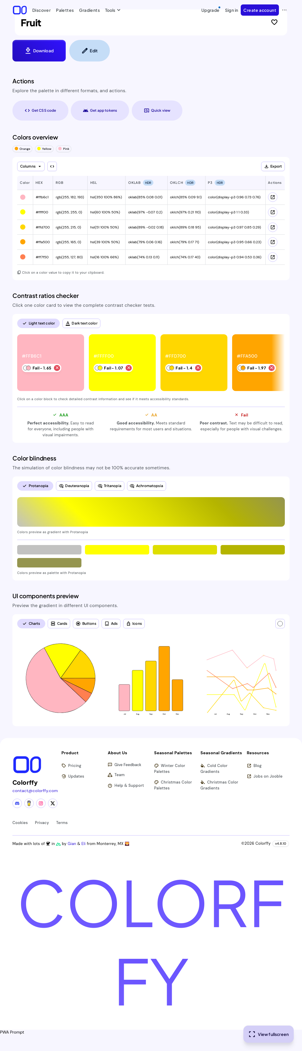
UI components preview (45, 595)
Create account (259, 10)
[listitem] (51, 363)
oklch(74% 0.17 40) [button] (185, 257)
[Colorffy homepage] (19, 10)
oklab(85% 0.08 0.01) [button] (145, 197)
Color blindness (34, 458)
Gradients (89, 10)
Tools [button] (111, 10)
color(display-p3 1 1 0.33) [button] (228, 212)
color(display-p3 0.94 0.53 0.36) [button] (234, 257)
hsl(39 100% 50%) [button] (105, 242)
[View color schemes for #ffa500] (272, 242)
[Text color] (280, 623)
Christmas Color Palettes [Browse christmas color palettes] (173, 785)
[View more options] (284, 10)
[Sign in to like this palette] (274, 22)
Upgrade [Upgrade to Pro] (211, 9)
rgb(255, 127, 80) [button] (69, 257)
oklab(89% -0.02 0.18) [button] (146, 227)
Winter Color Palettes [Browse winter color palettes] (169, 768)
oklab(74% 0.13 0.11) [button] (144, 257)
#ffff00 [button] (42, 212)
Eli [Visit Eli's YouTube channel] (84, 843)
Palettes (65, 10)
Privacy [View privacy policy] (42, 822)
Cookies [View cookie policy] (20, 822)
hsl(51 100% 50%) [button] (104, 227)
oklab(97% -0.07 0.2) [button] (145, 212)
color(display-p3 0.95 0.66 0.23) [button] (234, 242)
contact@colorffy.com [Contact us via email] (35, 790)
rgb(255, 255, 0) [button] (69, 212)
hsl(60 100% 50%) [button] (105, 212)
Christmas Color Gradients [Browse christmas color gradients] (219, 785)
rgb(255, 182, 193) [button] (70, 197)
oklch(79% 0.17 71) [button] (184, 242)
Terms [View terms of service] (62, 822)
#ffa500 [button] (43, 242)
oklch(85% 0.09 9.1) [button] (186, 197)
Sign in (231, 10)
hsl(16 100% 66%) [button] (104, 257)
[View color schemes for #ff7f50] (272, 257)
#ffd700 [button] (43, 227)
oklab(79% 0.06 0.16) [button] (145, 242)
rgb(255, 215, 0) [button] (68, 227)
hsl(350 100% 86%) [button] (106, 197)
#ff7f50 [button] (42, 257)
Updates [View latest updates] (73, 776)
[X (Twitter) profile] (52, 803)
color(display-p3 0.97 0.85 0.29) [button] (234, 227)
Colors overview (35, 137)
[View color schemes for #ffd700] (272, 227)
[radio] (38, 323)
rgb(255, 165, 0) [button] (68, 242)
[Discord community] (17, 803)
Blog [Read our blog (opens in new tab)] (254, 766)
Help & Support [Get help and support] (126, 786)
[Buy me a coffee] (29, 803)
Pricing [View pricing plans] (71, 766)
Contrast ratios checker (45, 295)
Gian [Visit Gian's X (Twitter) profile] (72, 843)
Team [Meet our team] (116, 775)
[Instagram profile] (41, 803)
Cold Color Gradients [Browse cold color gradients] (214, 768)
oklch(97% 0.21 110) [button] (185, 212)
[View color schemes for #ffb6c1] (272, 197)
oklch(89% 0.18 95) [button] (185, 227)
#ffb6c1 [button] (42, 197)
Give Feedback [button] (124, 765)
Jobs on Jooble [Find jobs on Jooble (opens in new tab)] (265, 776)
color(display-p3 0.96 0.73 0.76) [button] (234, 197)
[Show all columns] (52, 166)
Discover (41, 10)
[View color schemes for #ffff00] (272, 212)
